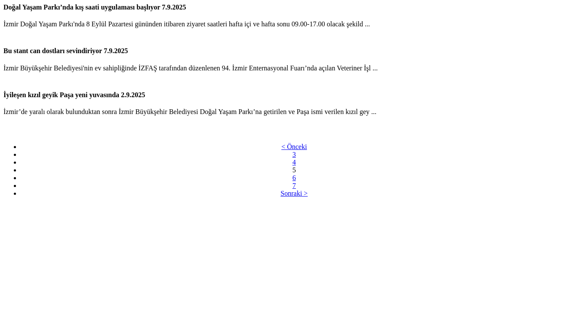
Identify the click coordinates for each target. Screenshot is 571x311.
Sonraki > (294, 193)
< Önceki (294, 146)
